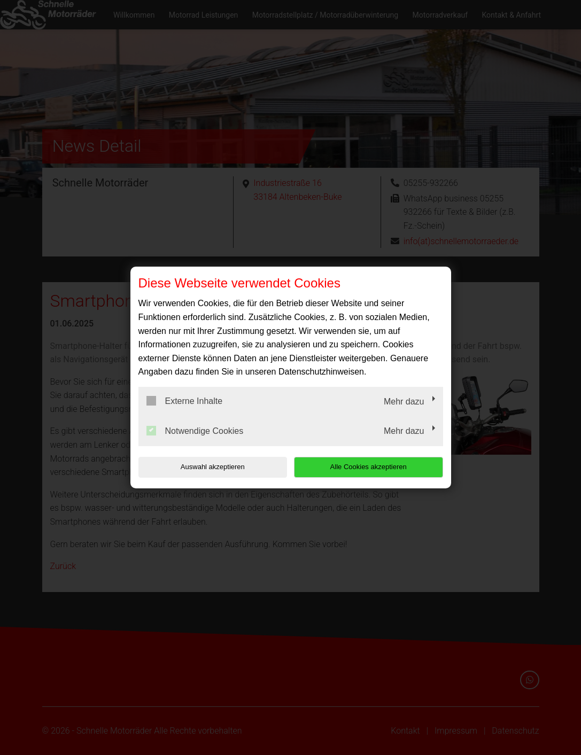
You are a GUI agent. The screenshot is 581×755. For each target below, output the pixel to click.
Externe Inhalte (184, 401)
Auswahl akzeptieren (207, 467)
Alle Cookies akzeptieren (374, 467)
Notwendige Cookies (195, 430)
